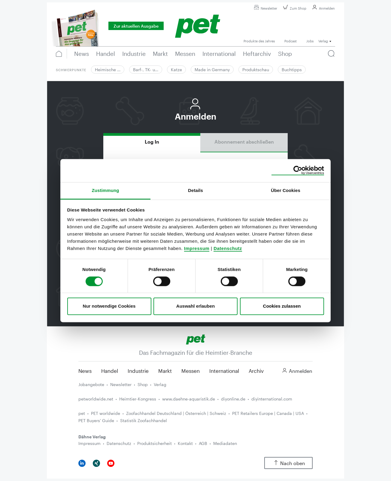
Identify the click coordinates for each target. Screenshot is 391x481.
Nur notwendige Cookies (109, 306)
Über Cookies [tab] (285, 190)
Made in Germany (212, 69)
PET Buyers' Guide (96, 420)
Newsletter (264, 8)
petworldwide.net (95, 398)
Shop (143, 384)
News (85, 371)
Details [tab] (195, 190)
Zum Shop (293, 8)
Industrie (138, 371)
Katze (176, 69)
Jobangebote (91, 384)
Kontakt (185, 443)
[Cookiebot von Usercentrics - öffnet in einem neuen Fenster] (297, 170)
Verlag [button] (323, 41)
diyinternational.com (271, 398)
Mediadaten (225, 443)
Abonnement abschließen (244, 142)
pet (81, 413)
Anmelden (323, 8)
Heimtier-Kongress (137, 398)
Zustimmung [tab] (105, 190)
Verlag (160, 384)
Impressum (197, 248)
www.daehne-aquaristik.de (188, 398)
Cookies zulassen (282, 306)
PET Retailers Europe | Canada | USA (268, 413)
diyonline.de (233, 398)
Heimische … (107, 69)
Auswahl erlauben (195, 306)
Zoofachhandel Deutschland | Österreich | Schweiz (176, 413)
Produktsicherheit (154, 443)
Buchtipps (292, 69)
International (224, 371)
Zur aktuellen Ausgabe (136, 26)
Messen (190, 371)
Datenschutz (228, 248)
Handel (109, 371)
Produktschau (255, 69)
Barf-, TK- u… (145, 69)
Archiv (256, 371)
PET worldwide (105, 413)
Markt (165, 371)
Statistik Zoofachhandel (143, 420)
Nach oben (288, 463)
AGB (203, 443)
